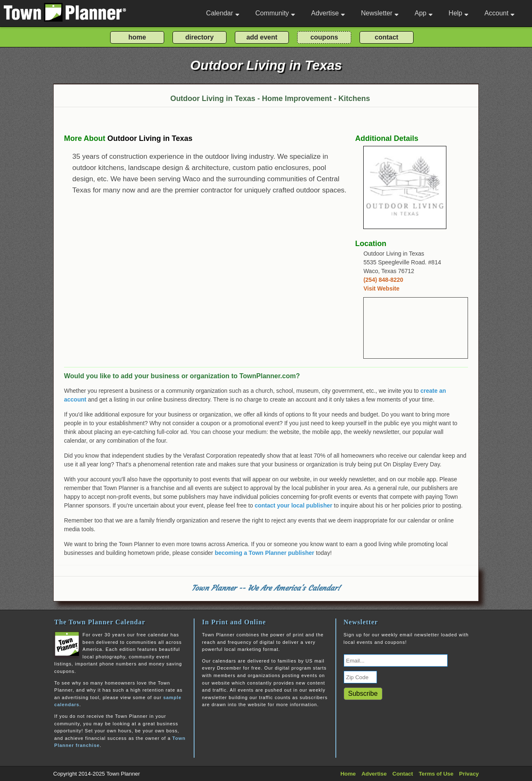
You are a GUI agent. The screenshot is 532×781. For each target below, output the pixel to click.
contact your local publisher (293, 505)
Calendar (222, 13)
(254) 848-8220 (383, 279)
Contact (402, 774)
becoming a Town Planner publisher (264, 552)
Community (275, 13)
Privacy (469, 774)
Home (348, 774)
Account (500, 13)
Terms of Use (436, 774)
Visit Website (381, 288)
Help (458, 13)
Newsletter (380, 13)
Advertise (328, 13)
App (423, 13)
